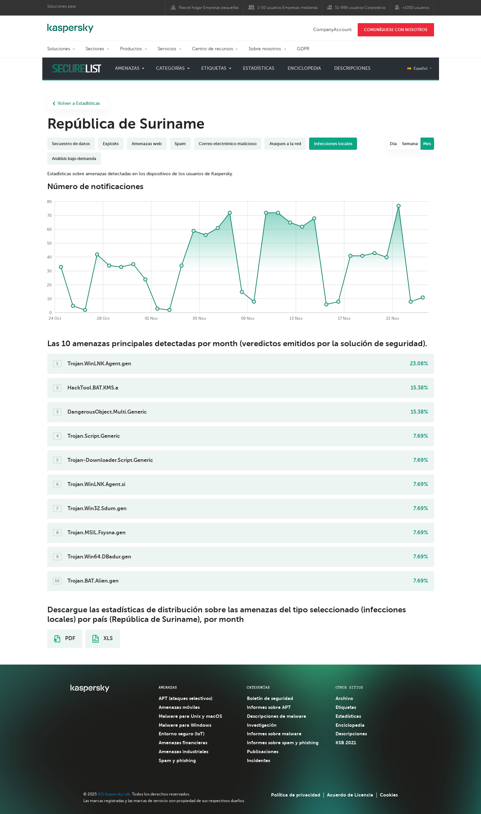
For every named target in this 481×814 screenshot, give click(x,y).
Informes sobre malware (274, 733)
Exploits (111, 143)
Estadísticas (258, 68)
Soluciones (58, 48)
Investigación (262, 725)
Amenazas (127, 68)
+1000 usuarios (415, 7)
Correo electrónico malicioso (228, 143)
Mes (427, 143)
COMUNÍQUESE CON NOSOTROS (395, 29)
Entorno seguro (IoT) (181, 733)
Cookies (389, 794)
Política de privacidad (295, 794)
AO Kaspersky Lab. (114, 794)
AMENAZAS (168, 687)
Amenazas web (147, 143)
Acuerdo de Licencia (350, 794)
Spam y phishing (177, 760)
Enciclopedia (304, 68)
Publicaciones (262, 751)
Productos (131, 48)
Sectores (95, 48)
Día (393, 143)
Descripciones (352, 68)
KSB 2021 (346, 742)
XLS (102, 638)
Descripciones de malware (276, 716)
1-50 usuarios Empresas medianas (288, 7)
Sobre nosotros (265, 48)
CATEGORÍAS (258, 687)
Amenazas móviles (179, 707)
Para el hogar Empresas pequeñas (209, 7)
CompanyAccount (332, 29)
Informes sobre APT (269, 707)
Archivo (344, 698)
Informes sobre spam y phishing (282, 742)
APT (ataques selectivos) (185, 698)
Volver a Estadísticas (76, 103)
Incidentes (258, 760)
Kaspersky (70, 25)
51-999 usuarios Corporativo (360, 7)
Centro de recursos (212, 48)
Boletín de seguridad (270, 698)
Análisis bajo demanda (74, 158)
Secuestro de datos (71, 143)
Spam (180, 143)
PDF (64, 638)
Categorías (170, 68)
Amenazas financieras (183, 742)
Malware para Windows (185, 725)
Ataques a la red (285, 143)
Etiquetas (213, 68)
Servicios (167, 48)
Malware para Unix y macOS (190, 716)
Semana (410, 143)
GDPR (303, 48)
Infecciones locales (333, 143)
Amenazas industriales (183, 751)
